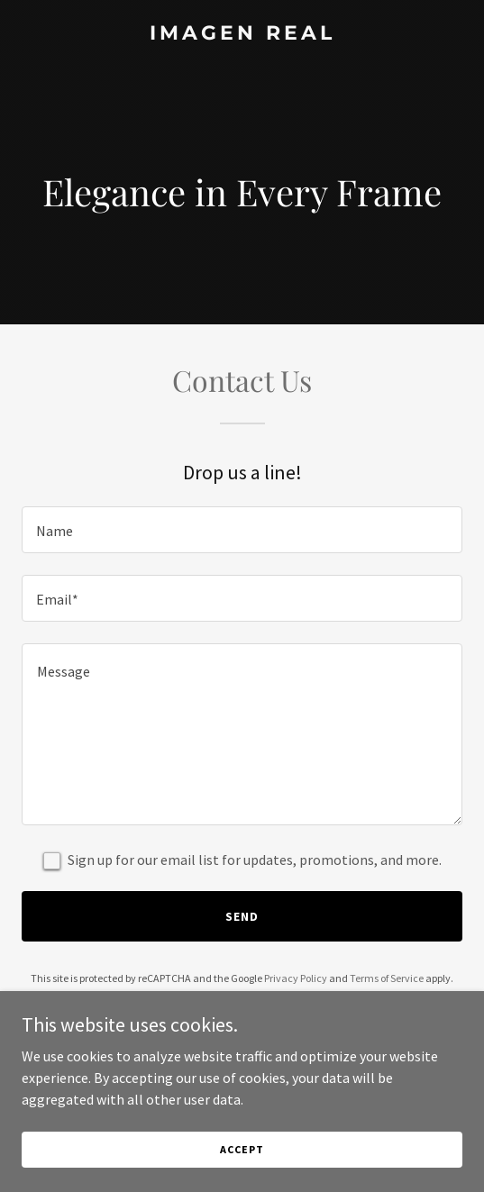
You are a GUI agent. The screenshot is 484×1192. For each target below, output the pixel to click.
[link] (242, 34)
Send (242, 916)
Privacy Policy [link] (295, 978)
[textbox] (242, 529)
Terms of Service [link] (387, 978)
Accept (241, 1173)
